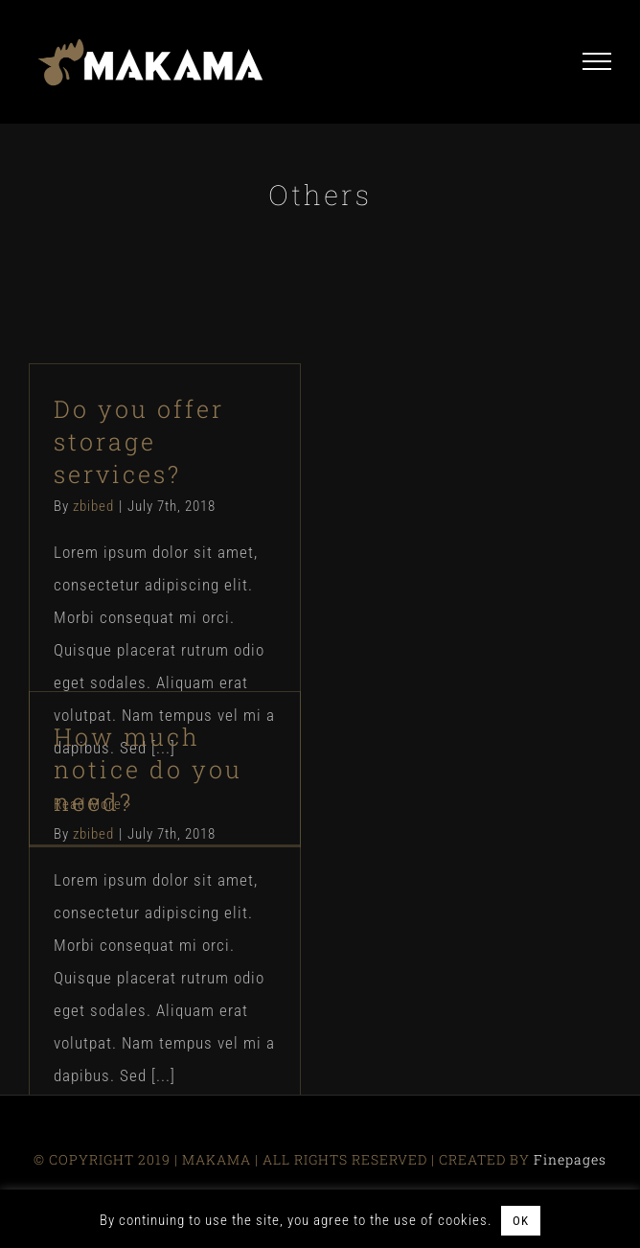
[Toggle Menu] (596, 61)
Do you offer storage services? (139, 441)
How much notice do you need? (148, 769)
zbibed (93, 506)
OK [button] (521, 1220)
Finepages (570, 1159)
